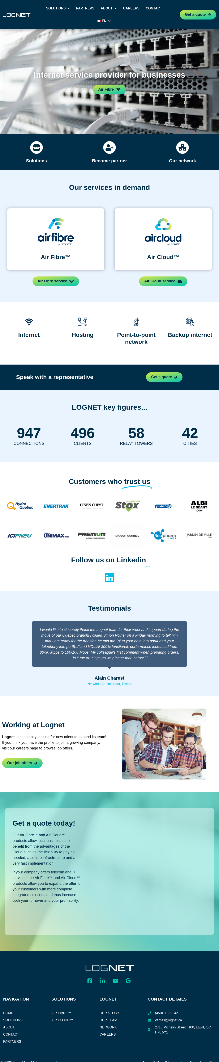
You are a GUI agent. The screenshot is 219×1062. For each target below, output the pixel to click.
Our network (182, 160)
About (109, 8)
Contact (154, 8)
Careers (131, 8)
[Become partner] (109, 147)
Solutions (58, 8)
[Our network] (182, 147)
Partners (85, 8)
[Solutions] (36, 147)
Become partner (109, 160)
